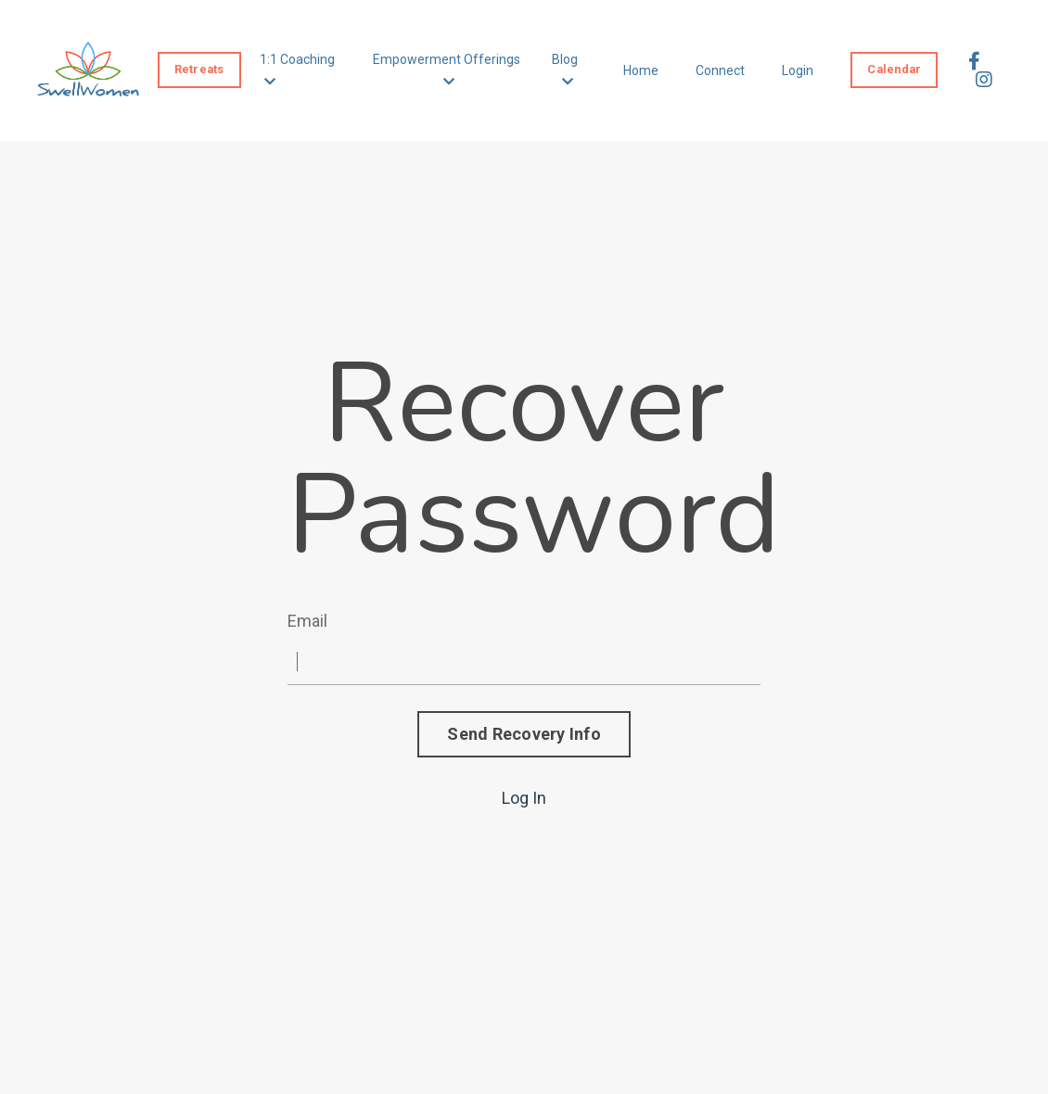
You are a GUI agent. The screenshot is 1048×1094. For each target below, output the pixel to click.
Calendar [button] (894, 69)
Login (797, 70)
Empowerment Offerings (446, 69)
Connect (720, 70)
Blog (565, 69)
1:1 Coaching (297, 69)
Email (307, 620)
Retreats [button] (199, 69)
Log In (524, 798)
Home (640, 70)
